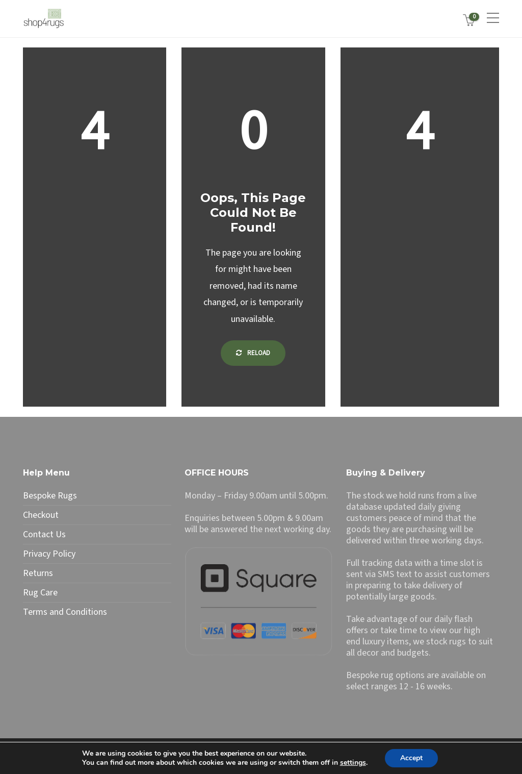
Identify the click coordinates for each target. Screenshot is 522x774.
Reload (253, 353)
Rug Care (40, 592)
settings (353, 762)
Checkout (41, 515)
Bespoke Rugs (50, 496)
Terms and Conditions (65, 612)
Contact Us (44, 534)
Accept (411, 758)
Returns (38, 573)
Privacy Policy (49, 554)
